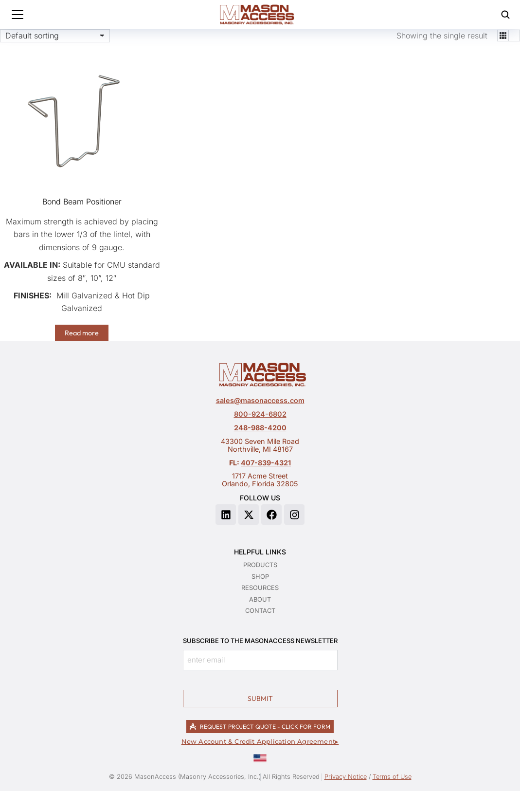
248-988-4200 (260, 427)
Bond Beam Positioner (82, 201)
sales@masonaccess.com (260, 400)
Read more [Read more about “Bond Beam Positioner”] (82, 333)
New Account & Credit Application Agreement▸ (260, 741)
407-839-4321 (266, 463)
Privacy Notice (345, 776)
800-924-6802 (260, 414)
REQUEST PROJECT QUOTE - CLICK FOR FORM (260, 726)
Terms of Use (392, 776)
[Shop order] (55, 35)
